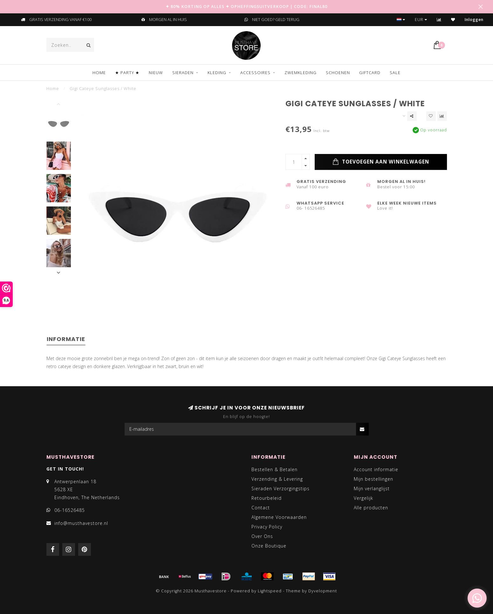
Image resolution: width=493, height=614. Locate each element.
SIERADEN (183, 72)
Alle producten (371, 508)
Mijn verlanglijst (372, 488)
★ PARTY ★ (127, 72)
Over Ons (262, 536)
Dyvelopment (322, 591)
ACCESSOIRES (255, 72)
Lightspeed (270, 591)
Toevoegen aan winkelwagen (380, 161)
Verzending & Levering (277, 479)
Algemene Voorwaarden (279, 517)
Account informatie (376, 469)
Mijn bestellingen (373, 479)
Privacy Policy (266, 527)
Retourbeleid (266, 498)
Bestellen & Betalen (274, 469)
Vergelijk (363, 498)
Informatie (66, 339)
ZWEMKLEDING (300, 72)
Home (99, 72)
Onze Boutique (268, 546)
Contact (260, 508)
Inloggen (474, 19)
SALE (395, 72)
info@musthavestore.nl (81, 523)
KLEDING (217, 72)
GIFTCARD (369, 72)
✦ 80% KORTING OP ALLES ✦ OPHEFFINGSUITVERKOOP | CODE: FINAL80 (246, 6)
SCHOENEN (338, 72)
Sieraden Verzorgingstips (280, 488)
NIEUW (156, 72)
